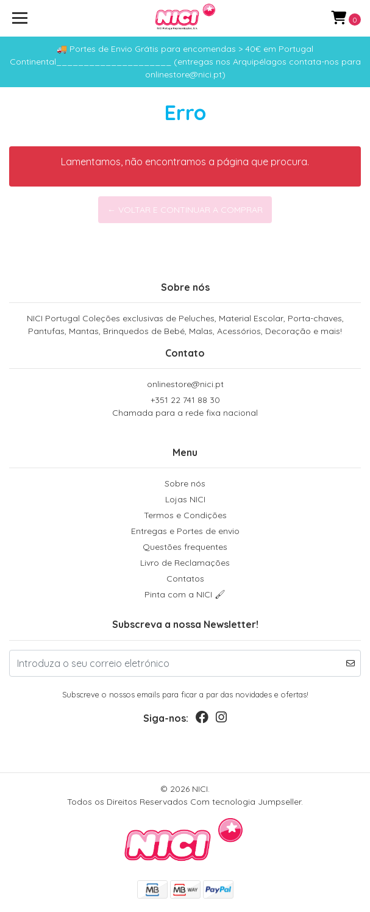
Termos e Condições (185, 515)
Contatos (185, 578)
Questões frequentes (185, 546)
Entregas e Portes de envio (185, 530)
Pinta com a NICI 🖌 (185, 594)
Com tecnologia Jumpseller (245, 801)
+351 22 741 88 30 (185, 406)
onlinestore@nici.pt (185, 384)
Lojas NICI (185, 499)
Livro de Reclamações (185, 562)
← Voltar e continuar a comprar (185, 209)
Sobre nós (185, 483)
